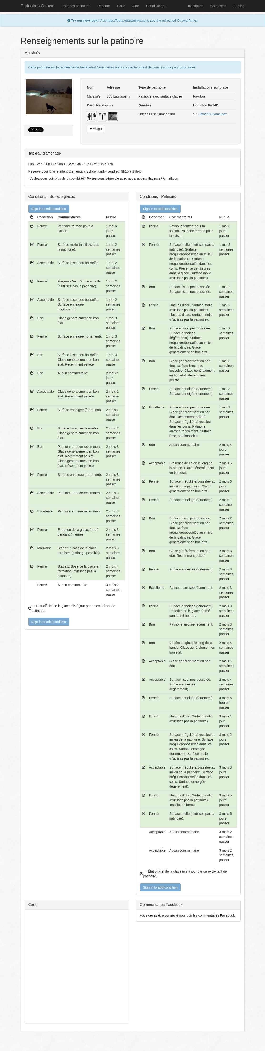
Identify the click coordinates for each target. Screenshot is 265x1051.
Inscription (195, 6)
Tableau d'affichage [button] (44, 153)
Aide (135, 6)
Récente (103, 6)
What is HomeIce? (213, 114)
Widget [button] (96, 129)
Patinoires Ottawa (38, 6)
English (239, 6)
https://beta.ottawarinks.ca (126, 20)
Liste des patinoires (76, 6)
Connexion (218, 6)
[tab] (132, 153)
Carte (121, 6)
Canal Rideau (156, 6)
